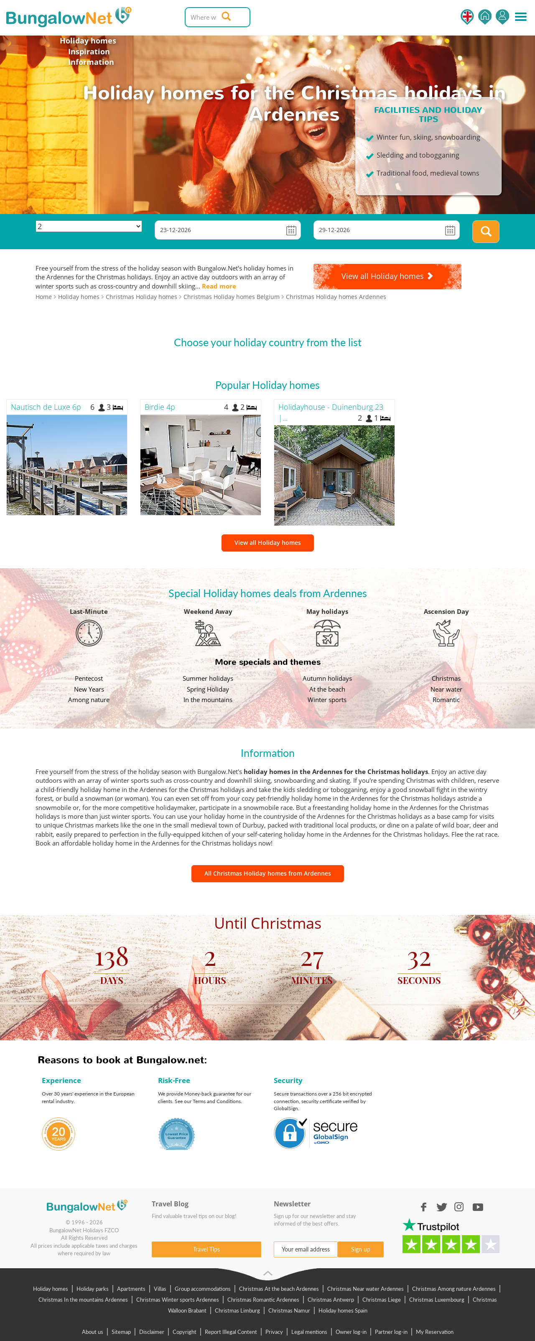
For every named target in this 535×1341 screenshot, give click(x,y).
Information (91, 62)
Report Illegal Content (231, 1331)
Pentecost (89, 678)
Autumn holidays (327, 678)
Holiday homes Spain (342, 1310)
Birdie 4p (160, 407)
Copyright (184, 1331)
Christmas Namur (289, 1310)
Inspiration (89, 51)
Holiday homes (88, 41)
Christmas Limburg (237, 1310)
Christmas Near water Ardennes (365, 1288)
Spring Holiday (208, 689)
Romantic (446, 699)
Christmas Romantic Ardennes (263, 1299)
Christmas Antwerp (331, 1299)
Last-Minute (89, 611)
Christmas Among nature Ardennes (454, 1288)
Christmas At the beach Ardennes (279, 1288)
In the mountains (207, 699)
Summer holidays (208, 678)
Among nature (89, 699)
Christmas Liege (381, 1299)
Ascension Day (446, 611)
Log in (502, 17)
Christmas (446, 678)
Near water (446, 689)
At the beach (327, 689)
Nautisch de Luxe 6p (46, 407)
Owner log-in (351, 1331)
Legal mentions (309, 1331)
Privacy (274, 1331)
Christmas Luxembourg (436, 1299)
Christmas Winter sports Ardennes (177, 1299)
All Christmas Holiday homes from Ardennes (267, 873)
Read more (219, 286)
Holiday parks (92, 1288)
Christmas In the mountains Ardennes (83, 1299)
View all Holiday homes (267, 543)
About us (92, 1331)
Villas (160, 1288)
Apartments (131, 1288)
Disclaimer (151, 1331)
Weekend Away (208, 611)
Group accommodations (203, 1288)
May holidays (327, 611)
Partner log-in (391, 1331)
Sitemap (121, 1331)
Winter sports (327, 699)
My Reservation (434, 1331)
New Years (89, 689)
